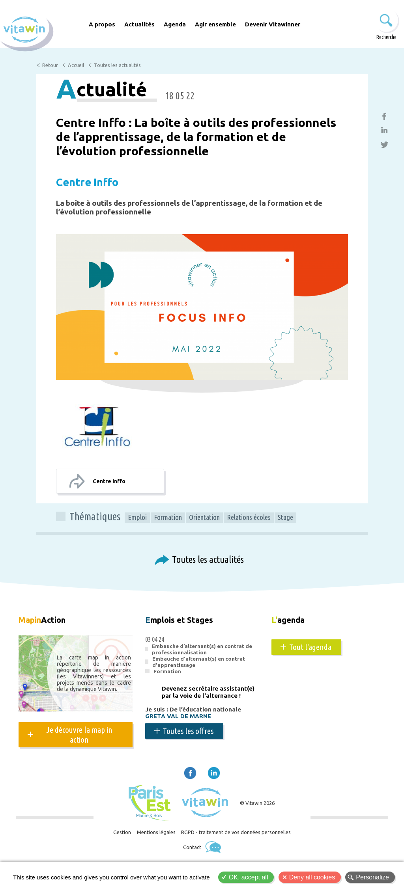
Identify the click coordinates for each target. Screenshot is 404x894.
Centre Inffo (99, 181)
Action (48, 620)
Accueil (76, 65)
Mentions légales (154, 836)
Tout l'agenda (310, 648)
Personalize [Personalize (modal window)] (372, 877)
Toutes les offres (188, 732)
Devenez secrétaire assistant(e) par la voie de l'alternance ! (208, 693)
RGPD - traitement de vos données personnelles (239, 836)
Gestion (116, 836)
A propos (102, 24)
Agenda (175, 24)
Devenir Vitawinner (272, 24)
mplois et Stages (186, 620)
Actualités (139, 24)
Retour (50, 65)
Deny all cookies (312, 877)
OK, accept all (248, 877)
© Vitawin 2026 (257, 805)
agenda (291, 620)
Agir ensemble (215, 24)
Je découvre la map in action (79, 736)
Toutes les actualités (119, 65)
